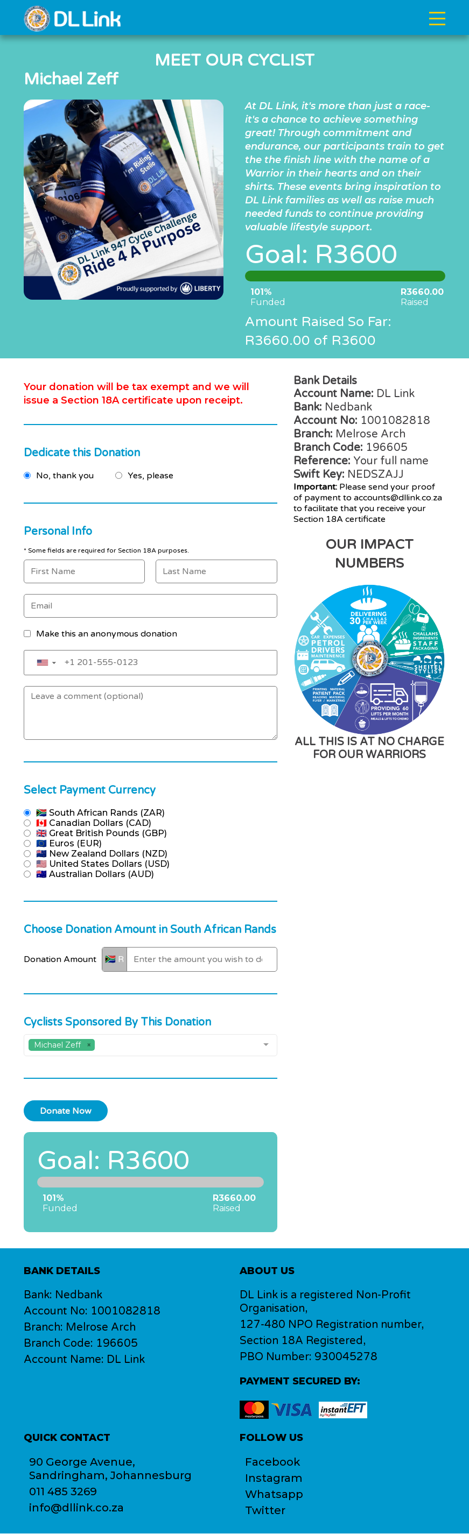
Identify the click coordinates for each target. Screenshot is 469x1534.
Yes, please (150, 475)
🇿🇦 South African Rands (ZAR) (100, 813)
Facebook (272, 1462)
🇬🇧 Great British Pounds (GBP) (101, 833)
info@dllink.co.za (76, 1508)
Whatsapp (274, 1494)
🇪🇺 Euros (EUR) (69, 843)
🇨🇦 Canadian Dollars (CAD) (93, 823)
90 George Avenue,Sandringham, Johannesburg (110, 1469)
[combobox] (151, 1045)
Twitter (265, 1510)
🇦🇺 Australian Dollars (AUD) (95, 874)
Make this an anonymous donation (106, 633)
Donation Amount (60, 959)
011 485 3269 (63, 1492)
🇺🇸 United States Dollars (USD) (103, 864)
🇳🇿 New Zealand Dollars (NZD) (101, 854)
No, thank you (65, 475)
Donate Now (66, 1111)
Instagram (274, 1478)
